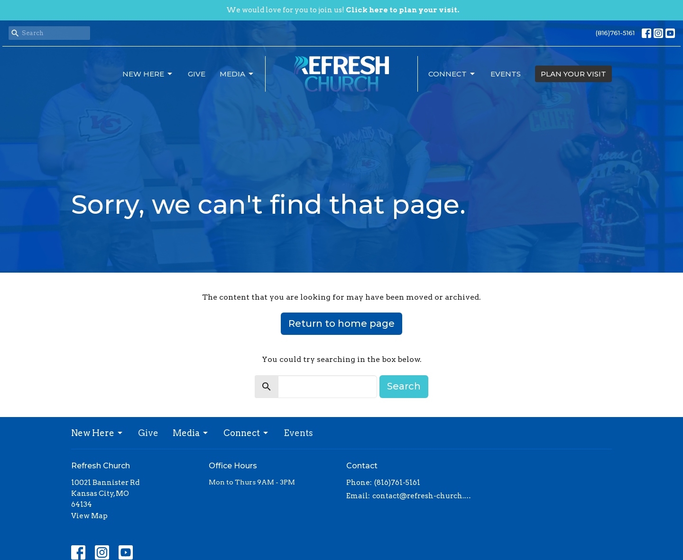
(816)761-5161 (615, 33)
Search (404, 386)
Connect (452, 74)
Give (196, 73)
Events (505, 73)
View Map (89, 516)
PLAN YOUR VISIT (573, 73)
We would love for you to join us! (342, 10)
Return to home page (341, 323)
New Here (148, 74)
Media (237, 74)
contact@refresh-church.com (423, 496)
